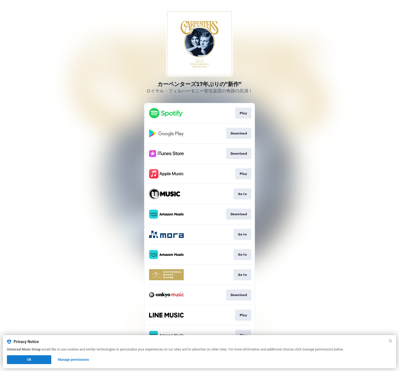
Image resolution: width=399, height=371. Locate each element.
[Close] (390, 340)
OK (29, 360)
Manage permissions (73, 360)
